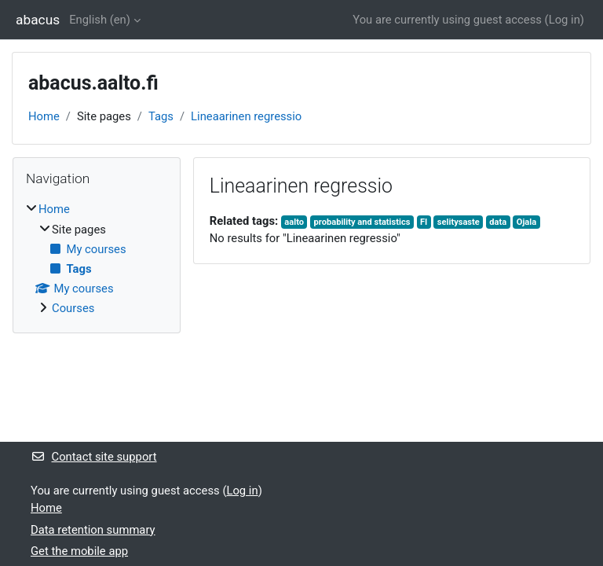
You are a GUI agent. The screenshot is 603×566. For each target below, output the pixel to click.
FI (423, 222)
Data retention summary (93, 530)
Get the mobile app (79, 551)
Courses (73, 308)
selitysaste (458, 222)
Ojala (526, 222)
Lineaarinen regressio (246, 116)
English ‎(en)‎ (99, 20)
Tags (161, 116)
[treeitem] (96, 258)
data (497, 222)
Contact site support (94, 457)
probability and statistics (362, 222)
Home (44, 116)
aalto (294, 222)
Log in (564, 20)
